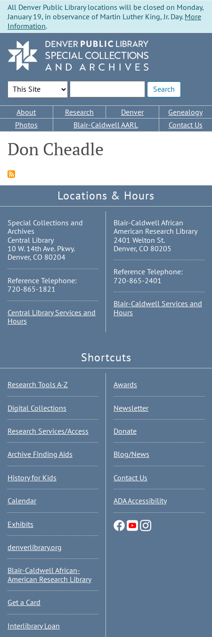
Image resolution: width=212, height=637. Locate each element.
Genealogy (185, 112)
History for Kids (32, 477)
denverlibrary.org (35, 547)
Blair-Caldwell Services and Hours (158, 308)
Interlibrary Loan (34, 625)
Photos (26, 124)
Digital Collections (37, 408)
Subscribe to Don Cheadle (11, 174)
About (26, 112)
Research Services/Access (48, 431)
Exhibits (20, 524)
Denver (132, 112)
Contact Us (186, 124)
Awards (125, 384)
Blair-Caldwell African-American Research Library (49, 574)
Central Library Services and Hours (52, 317)
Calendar (22, 500)
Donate (125, 431)
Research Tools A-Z (38, 384)
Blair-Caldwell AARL (105, 124)
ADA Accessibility (140, 500)
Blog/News (131, 454)
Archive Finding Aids (40, 454)
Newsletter (131, 408)
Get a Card (24, 602)
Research (79, 112)
